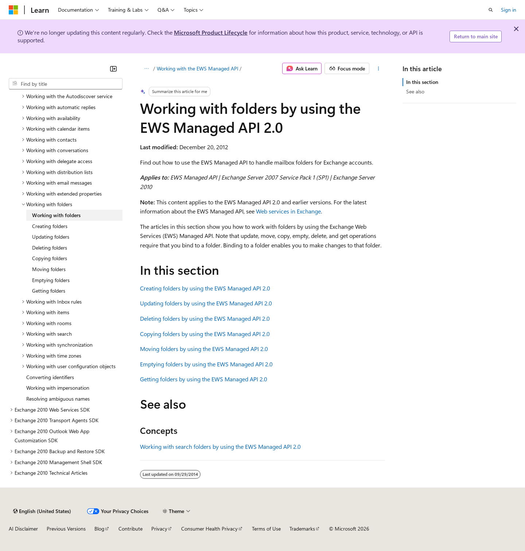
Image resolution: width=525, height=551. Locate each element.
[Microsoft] (13, 10)
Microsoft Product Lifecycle (211, 32)
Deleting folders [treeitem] (49, 247)
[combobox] (65, 84)
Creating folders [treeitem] (49, 226)
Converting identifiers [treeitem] (50, 377)
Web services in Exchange (288, 211)
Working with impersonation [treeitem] (57, 387)
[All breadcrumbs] (146, 68)
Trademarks (302, 528)
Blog (99, 528)
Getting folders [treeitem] (48, 290)
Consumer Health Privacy (209, 528)
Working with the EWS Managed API (197, 68)
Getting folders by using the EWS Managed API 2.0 (203, 379)
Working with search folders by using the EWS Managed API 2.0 (220, 446)
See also (415, 91)
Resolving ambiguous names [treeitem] (58, 398)
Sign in (508, 9)
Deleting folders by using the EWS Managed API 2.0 (205, 318)
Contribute (130, 528)
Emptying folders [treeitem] (51, 280)
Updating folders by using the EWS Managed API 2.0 (206, 303)
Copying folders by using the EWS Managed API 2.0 (205, 334)
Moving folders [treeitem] (49, 269)
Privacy (159, 528)
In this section (422, 81)
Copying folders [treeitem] (49, 258)
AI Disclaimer (23, 528)
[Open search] (490, 9)
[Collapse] (113, 68)
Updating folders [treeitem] (50, 236)
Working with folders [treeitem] (56, 215)
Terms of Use (266, 528)
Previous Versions (66, 528)
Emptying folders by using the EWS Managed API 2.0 (206, 364)
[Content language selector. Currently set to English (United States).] (42, 511)
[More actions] (378, 68)
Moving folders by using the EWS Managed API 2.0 (204, 348)
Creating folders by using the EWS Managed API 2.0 (205, 288)
